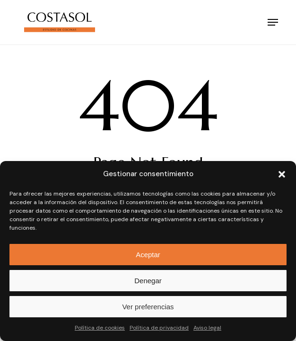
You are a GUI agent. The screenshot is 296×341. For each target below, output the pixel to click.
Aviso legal (207, 328)
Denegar (148, 281)
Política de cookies (100, 328)
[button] (282, 174)
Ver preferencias (148, 307)
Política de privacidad (159, 328)
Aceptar (148, 255)
